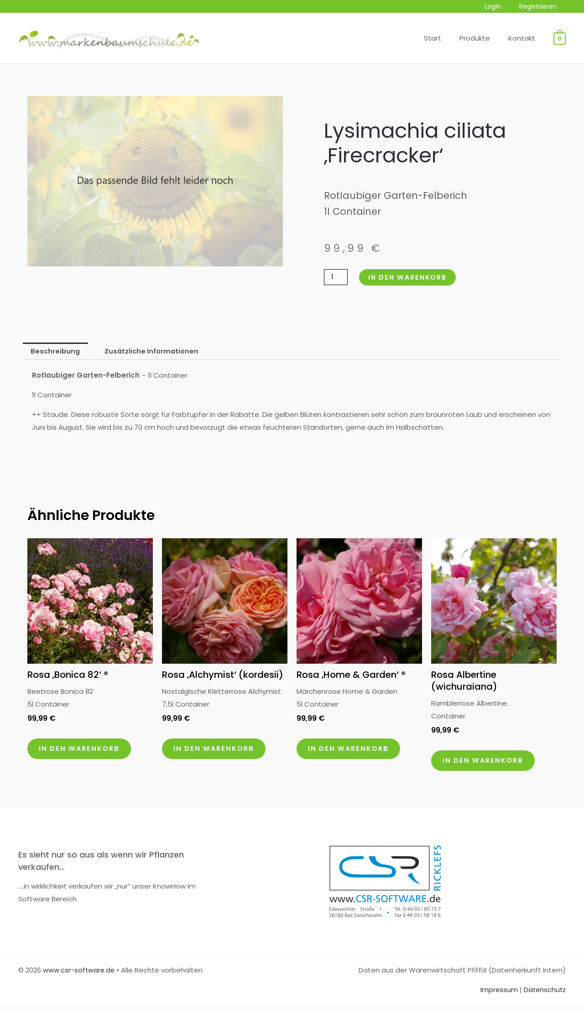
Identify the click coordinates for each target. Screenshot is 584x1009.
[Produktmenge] (336, 277)
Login (501, 6)
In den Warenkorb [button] (83, 751)
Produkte (481, 38)
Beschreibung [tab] (56, 351)
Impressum (497, 994)
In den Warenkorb (411, 277)
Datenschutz (544, 994)
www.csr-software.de (79, 974)
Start (444, 38)
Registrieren (540, 6)
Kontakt (524, 38)
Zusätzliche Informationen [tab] (155, 351)
